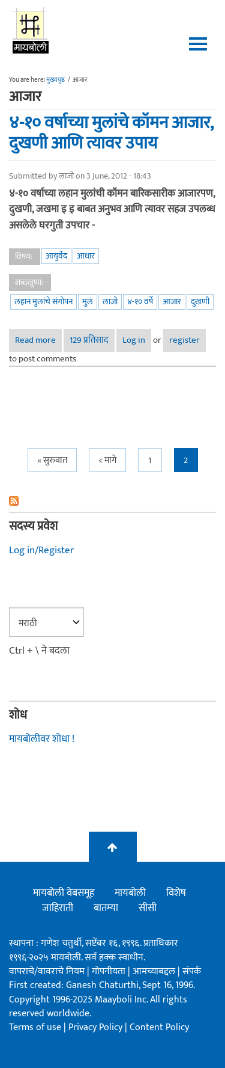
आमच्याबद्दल (155, 971)
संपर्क (191, 971)
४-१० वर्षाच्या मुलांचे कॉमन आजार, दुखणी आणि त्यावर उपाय (111, 133)
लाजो (110, 301)
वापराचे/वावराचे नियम (47, 971)
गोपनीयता (110, 971)
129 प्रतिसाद (89, 340)
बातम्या (106, 908)
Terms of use (35, 1027)
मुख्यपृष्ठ (55, 80)
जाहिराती (57, 908)
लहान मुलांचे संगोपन (43, 301)
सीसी (148, 908)
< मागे (107, 460)
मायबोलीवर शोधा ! (41, 739)
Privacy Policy (96, 1027)
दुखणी (200, 301)
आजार (172, 301)
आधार (86, 256)
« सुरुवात (52, 460)
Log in (133, 340)
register (184, 340)
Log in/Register (41, 550)
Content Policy (159, 1027)
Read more (38, 342)
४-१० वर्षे (140, 301)
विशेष (176, 893)
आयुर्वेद (56, 256)
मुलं (87, 301)
